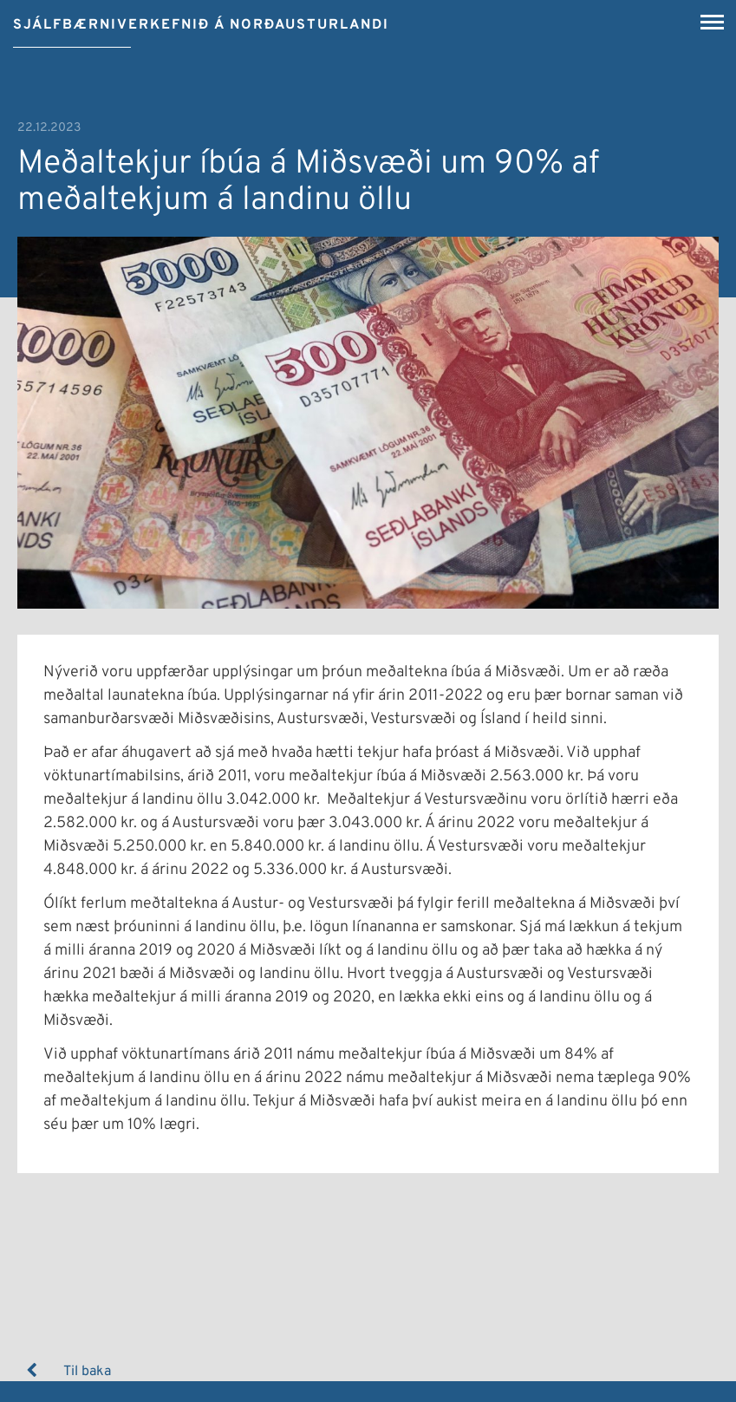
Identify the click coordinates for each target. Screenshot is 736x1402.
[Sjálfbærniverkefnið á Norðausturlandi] (201, 19)
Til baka (87, 1371)
